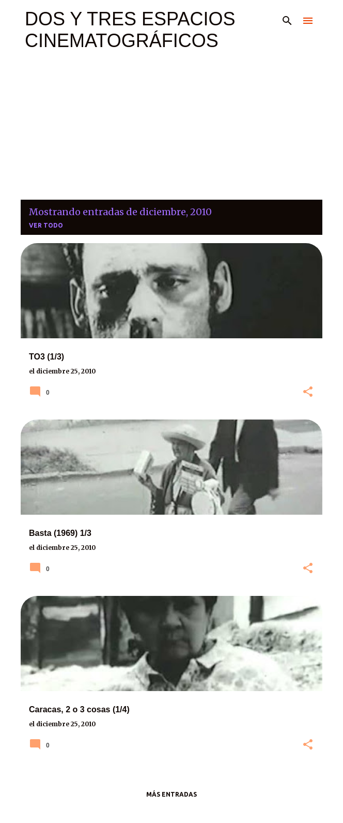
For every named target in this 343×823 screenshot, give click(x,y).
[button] (308, 392)
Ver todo (46, 225)
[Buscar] (287, 20)
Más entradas (171, 794)
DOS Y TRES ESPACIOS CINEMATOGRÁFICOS (130, 29)
